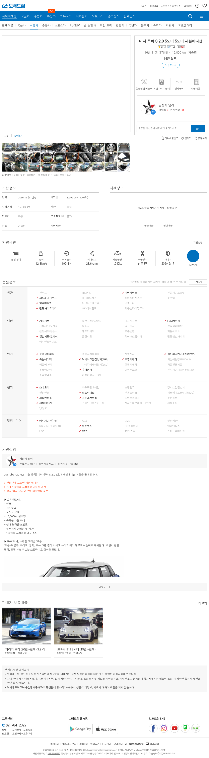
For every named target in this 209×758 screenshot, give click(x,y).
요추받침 (130, 331)
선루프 (43, 292)
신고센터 (106, 744)
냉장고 (43, 408)
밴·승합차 (90, 25)
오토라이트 (88, 392)
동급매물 (148, 225)
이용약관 (94, 744)
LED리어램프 (89, 308)
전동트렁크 (131, 392)
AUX (84, 420)
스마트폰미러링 (176, 431)
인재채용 (83, 744)
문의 (198, 128)
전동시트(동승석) (48, 331)
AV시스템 (130, 431)
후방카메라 (131, 359)
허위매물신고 (46, 464)
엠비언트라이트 (48, 341)
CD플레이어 (131, 426)
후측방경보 (45, 375)
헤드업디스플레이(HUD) (180, 392)
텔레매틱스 (173, 426)
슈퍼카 (157, 25)
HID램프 (86, 292)
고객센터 (118, 744)
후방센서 (87, 369)
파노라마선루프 (48, 298)
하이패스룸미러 (133, 336)
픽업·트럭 (106, 25)
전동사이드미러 (48, 308)
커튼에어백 (45, 364)
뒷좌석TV (172, 420)
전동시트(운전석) (48, 326)
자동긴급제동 (174, 364)
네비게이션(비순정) (50, 426)
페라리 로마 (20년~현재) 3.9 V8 (25, 649)
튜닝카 (132, 25)
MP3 (84, 431)
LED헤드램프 (89, 298)
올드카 (145, 25)
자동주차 (172, 403)
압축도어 (130, 303)
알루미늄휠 (45, 303)
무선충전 (172, 397)
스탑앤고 (130, 387)
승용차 (46, 25)
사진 (6, 136)
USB (41, 431)
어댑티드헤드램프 (92, 303)
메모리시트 (88, 331)
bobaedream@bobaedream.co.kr (102, 750)
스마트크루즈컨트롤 (93, 403)
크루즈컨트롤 (89, 397)
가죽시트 (44, 320)
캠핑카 (120, 25)
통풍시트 (87, 326)
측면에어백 (45, 359)
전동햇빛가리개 (176, 336)
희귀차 (170, 25)
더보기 (202, 603)
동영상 (17, 136)
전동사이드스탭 (176, 292)
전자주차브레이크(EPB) (138, 403)
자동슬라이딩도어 (135, 308)
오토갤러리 (185, 25)
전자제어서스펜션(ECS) (180, 369)
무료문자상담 (26, 464)
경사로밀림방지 (176, 387)
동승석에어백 (46, 354)
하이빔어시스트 (133, 298)
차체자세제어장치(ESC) (95, 364)
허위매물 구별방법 (68, 464)
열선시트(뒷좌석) (91, 320)
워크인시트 (131, 326)
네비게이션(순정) (48, 420)
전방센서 (130, 354)
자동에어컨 (45, 403)
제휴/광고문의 (69, 744)
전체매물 (7, 25)
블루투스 (87, 426)
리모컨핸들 (45, 397)
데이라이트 (131, 292)
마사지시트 (131, 320)
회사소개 (55, 744)
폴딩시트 (87, 336)
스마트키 (44, 387)
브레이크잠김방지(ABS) (95, 359)
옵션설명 (198, 282)
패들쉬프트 (173, 331)
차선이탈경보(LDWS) (179, 359)
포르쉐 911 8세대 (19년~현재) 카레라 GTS (84, 649)
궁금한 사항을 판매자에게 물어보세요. (158, 128)
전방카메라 (131, 364)
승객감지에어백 (90, 354)
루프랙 (171, 298)
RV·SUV (75, 25)
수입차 (34, 25)
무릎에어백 (45, 369)
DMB (127, 420)
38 (182, 110)
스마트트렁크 (132, 397)
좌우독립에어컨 (90, 387)
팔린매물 (167, 225)
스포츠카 (60, 25)
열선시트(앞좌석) (48, 336)
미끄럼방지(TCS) (91, 375)
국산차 (21, 25)
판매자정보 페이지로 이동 (153, 112)
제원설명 (198, 242)
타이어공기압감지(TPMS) (181, 354)
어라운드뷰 (131, 369)
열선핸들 (44, 392)
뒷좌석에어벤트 (176, 326)
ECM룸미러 (173, 320)
